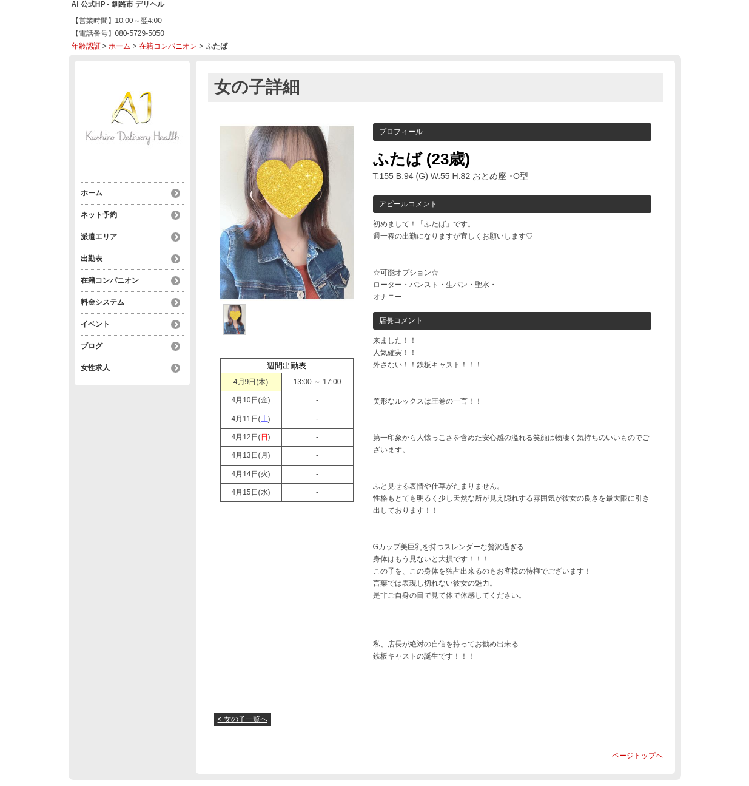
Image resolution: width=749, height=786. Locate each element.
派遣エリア (99, 236)
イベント (95, 324)
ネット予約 (99, 215)
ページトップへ (637, 755)
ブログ (91, 346)
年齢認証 (86, 46)
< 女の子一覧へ (242, 719)
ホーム (119, 46)
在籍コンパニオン (168, 46)
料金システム (102, 302)
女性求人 (95, 368)
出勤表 (91, 258)
